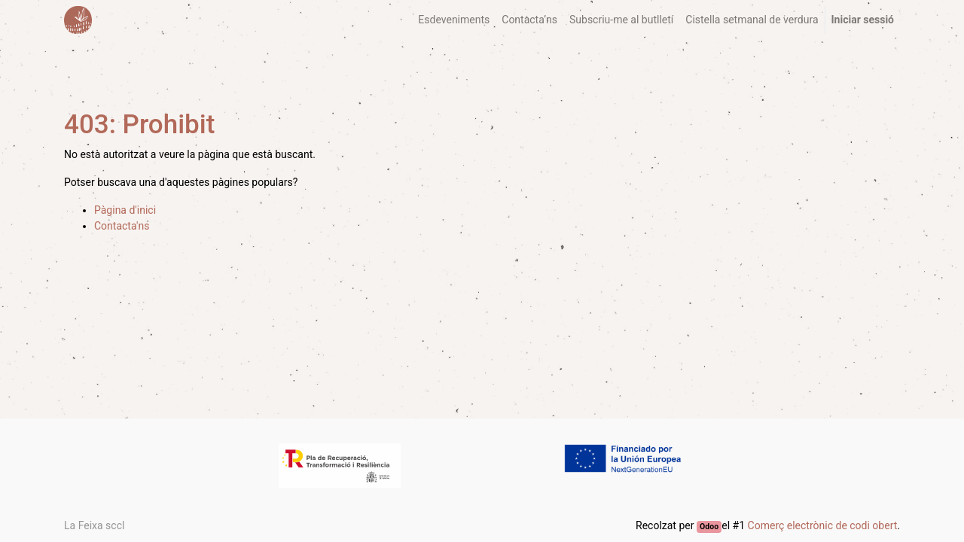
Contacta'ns (121, 226)
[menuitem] (454, 20)
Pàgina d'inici (125, 210)
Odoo (709, 526)
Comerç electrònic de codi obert (823, 525)
